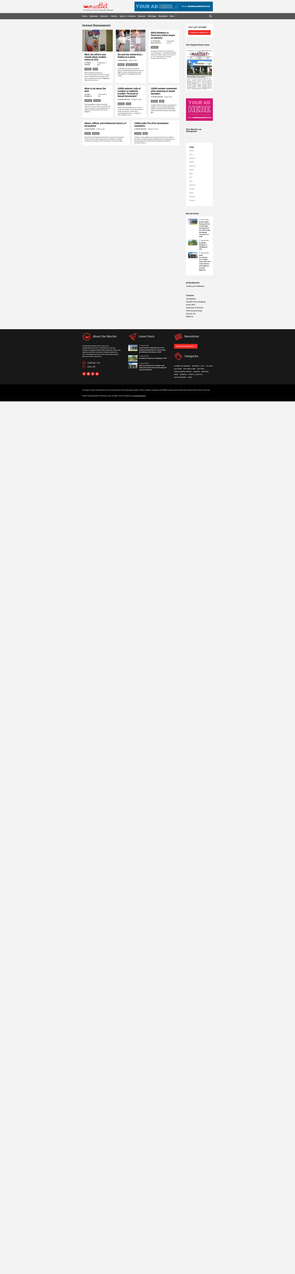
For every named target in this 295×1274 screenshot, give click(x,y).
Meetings (152, 16)
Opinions (93, 16)
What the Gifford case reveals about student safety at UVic (95, 57)
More (172, 16)
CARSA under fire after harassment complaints (151, 124)
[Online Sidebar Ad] (199, 120)
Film (190, 177)
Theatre (192, 189)
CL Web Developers (139, 396)
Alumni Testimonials (182, 366)
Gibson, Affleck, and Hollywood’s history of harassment (105, 124)
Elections (178, 369)
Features (104, 16)
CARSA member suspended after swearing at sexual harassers (164, 91)
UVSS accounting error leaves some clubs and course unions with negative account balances (204, 262)
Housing (192, 200)
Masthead (163, 16)
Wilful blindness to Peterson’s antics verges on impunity (163, 35)
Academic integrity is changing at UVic (203, 246)
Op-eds (88, 133)
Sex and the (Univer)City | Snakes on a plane (130, 55)
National (192, 158)
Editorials (88, 100)
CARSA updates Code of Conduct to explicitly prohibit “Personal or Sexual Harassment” (129, 92)
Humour (141, 16)
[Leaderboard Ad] (173, 10)
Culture (113, 16)
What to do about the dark (95, 89)
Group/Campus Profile (183, 372)
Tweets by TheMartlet (195, 286)
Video (190, 377)
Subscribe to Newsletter (199, 32)
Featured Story (189, 369)
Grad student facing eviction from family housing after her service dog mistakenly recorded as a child (204, 229)
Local (190, 154)
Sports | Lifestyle (127, 16)
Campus (88, 69)
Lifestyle (121, 64)
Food (190, 181)
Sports (191, 193)
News (84, 16)
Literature (192, 185)
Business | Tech (198, 366)
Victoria (191, 162)
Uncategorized (180, 377)
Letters (191, 170)
